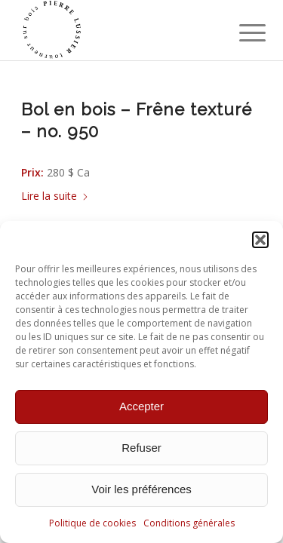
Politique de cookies (92, 523)
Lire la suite (55, 196)
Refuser (141, 447)
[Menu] (240, 32)
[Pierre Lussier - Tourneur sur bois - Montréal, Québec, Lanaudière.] (117, 30)
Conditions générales (189, 523)
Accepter (141, 406)
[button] (260, 239)
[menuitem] (240, 32)
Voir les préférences (141, 489)
